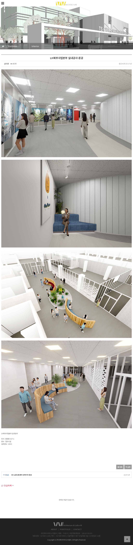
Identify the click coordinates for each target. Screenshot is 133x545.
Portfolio (12, 46)
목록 (120, 467)
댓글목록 (6, 485)
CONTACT (77, 529)
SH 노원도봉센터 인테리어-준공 (21, 475)
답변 (128, 467)
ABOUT (54, 529)
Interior (35, 46)
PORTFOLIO (65, 529)
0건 (6, 64)
